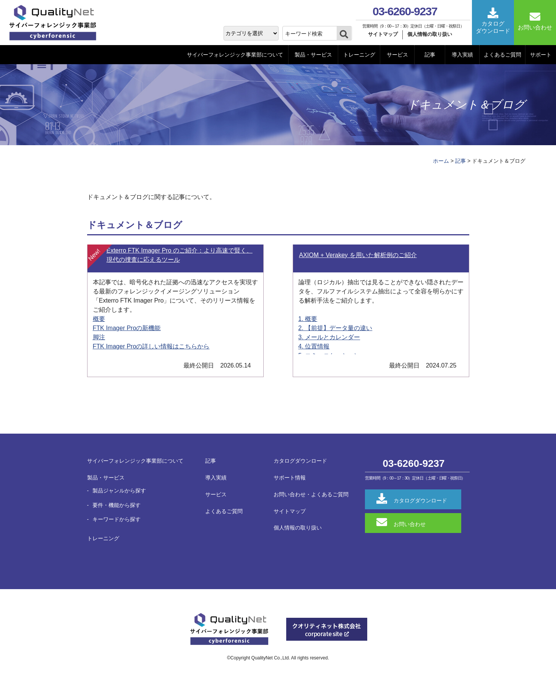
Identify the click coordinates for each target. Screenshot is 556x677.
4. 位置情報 (314, 346)
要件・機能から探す (116, 505)
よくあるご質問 (502, 55)
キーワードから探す (116, 519)
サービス (397, 55)
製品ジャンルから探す (119, 491)
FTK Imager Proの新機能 (127, 328)
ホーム (441, 161)
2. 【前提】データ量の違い (335, 328)
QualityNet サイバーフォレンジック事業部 (55, 23)
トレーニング (359, 55)
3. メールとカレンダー (329, 337)
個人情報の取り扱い (429, 34)
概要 (99, 319)
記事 (430, 55)
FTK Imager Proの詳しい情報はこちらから (151, 346)
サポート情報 (290, 478)
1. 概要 (308, 319)
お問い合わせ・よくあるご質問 (311, 494)
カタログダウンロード (300, 461)
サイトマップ (383, 34)
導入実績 (462, 55)
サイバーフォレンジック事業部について (235, 55)
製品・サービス (313, 55)
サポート (540, 55)
